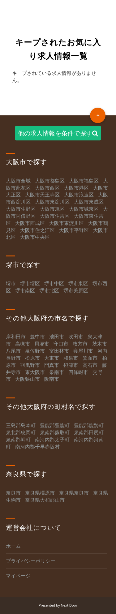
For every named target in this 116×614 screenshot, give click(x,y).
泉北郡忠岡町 (21, 432)
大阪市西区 (47, 187)
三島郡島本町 (21, 425)
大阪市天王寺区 (42, 194)
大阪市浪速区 (79, 194)
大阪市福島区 (84, 180)
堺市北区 (49, 290)
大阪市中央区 (35, 237)
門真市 (51, 365)
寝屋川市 (83, 350)
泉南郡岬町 (18, 439)
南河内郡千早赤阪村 (37, 446)
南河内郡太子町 (52, 439)
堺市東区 (78, 283)
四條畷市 (78, 372)
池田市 (56, 336)
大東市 (51, 357)
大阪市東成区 (89, 201)
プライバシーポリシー (30, 560)
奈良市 (13, 492)
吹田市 (75, 336)
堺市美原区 (75, 290)
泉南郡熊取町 (55, 432)
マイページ (18, 575)
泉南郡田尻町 (89, 432)
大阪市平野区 (74, 230)
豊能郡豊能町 (55, 425)
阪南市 (51, 379)
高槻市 (22, 343)
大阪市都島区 (50, 180)
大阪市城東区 (84, 208)
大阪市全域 (18, 180)
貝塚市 (41, 343)
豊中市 (37, 336)
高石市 (90, 365)
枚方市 (80, 343)
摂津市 (70, 365)
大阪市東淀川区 (52, 201)
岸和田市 (16, 336)
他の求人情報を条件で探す (58, 133)
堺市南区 (25, 290)
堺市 (11, 283)
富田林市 (59, 350)
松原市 (32, 357)
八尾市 (13, 350)
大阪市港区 (76, 187)
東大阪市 (35, 372)
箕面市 (90, 357)
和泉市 (70, 357)
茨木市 (99, 343)
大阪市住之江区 (38, 230)
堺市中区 (54, 283)
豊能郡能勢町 (89, 425)
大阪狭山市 (27, 379)
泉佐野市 (35, 350)
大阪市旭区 (52, 208)
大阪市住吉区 (55, 216)
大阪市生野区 (21, 208)
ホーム (13, 546)
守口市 (61, 343)
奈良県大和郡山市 (45, 499)
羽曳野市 (30, 365)
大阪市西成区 (30, 223)
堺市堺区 (30, 283)
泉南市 (56, 372)
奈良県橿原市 (40, 492)
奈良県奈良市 (74, 492)
